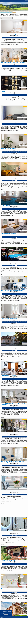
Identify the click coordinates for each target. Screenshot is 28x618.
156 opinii (18, 210)
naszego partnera (17, 44)
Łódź (25, 304)
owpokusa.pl (26, 0)
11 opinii (20, 438)
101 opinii (20, 380)
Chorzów (25, 219)
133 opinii (18, 537)
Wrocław (25, 361)
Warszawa (24, 20)
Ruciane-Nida (24, 419)
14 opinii (20, 565)
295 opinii (17, 496)
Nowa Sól (25, 546)
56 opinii (22, 182)
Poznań (25, 447)
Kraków (25, 48)
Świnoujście (24, 574)
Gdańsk (25, 191)
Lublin (25, 134)
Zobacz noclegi (14, 37)
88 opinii (22, 295)
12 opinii (20, 39)
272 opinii (18, 352)
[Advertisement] (14, 511)
